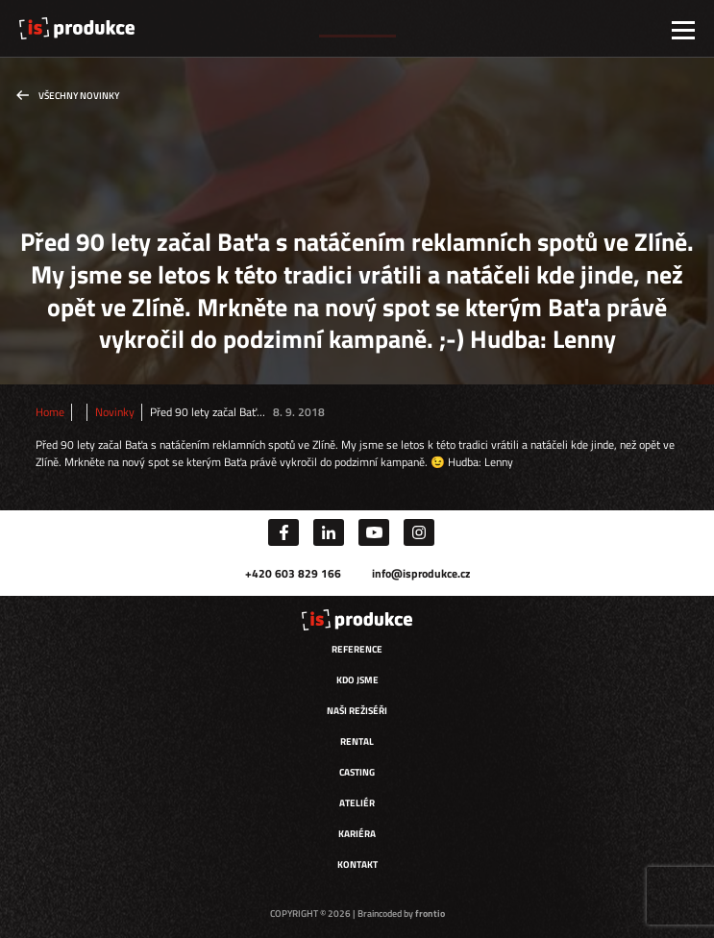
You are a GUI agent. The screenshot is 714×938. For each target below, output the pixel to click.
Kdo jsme (357, 680)
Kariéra (357, 834)
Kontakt (357, 864)
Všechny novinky (78, 95)
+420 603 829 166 (293, 573)
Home (50, 412)
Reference (357, 649)
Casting (357, 772)
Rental (357, 741)
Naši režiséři (357, 711)
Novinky (115, 412)
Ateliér (357, 803)
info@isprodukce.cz (421, 573)
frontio (430, 913)
